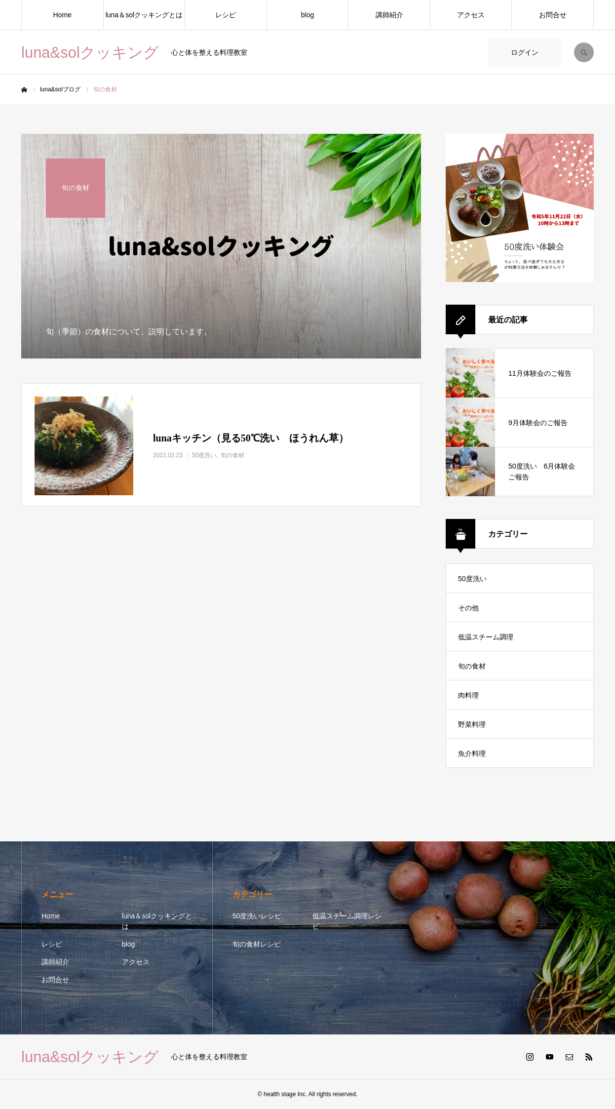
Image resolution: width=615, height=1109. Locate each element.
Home (62, 15)
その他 (468, 608)
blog (307, 15)
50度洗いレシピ (257, 916)
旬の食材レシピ (256, 944)
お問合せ (553, 15)
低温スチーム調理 (485, 637)
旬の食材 (472, 666)
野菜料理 (472, 724)
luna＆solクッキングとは (144, 15)
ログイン (524, 52)
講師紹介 (389, 15)
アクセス (471, 15)
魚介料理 (472, 753)
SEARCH (584, 52)
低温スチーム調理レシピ (347, 921)
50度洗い (472, 579)
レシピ (225, 15)
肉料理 (468, 695)
